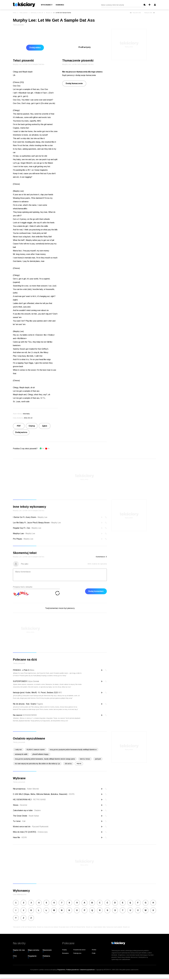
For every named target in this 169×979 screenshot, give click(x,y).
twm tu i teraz (85, 759)
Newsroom (47, 950)
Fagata (40, 704)
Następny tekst (149, 12)
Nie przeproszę (19, 789)
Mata (32, 670)
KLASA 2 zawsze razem (36, 749)
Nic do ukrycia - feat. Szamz (24, 704)
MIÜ (60, 693)
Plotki (93, 953)
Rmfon (94, 950)
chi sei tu (68, 764)
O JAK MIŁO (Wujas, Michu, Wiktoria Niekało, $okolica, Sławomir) (40, 794)
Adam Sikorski (32, 789)
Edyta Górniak (33, 681)
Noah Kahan (33, 816)
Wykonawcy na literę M (37, 12)
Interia (14, 12)
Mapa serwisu (33, 950)
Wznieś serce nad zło (22, 827)
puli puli (98, 759)
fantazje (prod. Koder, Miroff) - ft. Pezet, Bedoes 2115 (35, 693)
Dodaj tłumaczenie (74, 83)
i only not (18, 749)
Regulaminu (61, 969)
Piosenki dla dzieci (79, 950)
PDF (19, 426)
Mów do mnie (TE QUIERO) (24, 832)
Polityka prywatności (72, 969)
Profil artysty (85, 47)
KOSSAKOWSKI (30, 715)
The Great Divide (20, 816)
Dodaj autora (21, 432)
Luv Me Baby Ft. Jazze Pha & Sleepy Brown (31, 523)
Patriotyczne (77, 953)
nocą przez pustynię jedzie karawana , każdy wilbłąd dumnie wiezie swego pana (45, 759)
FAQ (15, 956)
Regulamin (32, 956)
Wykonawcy (46, 5)
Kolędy (64, 950)
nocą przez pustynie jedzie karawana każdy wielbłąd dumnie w (73, 749)
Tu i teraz (17, 821)
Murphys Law (18, 533)
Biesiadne (65, 953)
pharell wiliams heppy (40, 754)
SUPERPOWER (20, 681)
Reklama (46, 956)
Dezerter (23, 805)
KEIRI (23, 837)
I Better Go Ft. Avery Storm (24, 517)
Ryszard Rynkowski (39, 827)
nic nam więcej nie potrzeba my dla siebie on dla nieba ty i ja (37, 764)
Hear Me (16, 837)
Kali (23, 821)
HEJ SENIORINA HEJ (22, 800)
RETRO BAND (39, 800)
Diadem (37, 810)
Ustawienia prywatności (87, 969)
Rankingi (60, 5)
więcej (79, 763)
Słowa (16, 805)
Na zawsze (17, 715)
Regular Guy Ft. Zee (21, 528)
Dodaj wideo (35, 48)
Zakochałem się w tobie (23, 810)
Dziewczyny (42, 832)
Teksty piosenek (23, 12)
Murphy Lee (49, 12)
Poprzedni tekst (135, 12)
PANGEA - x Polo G (21, 670)
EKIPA (71, 794)
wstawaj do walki (21, 754)
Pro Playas (17, 539)
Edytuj (32, 426)
